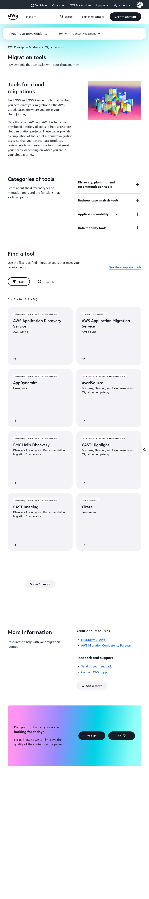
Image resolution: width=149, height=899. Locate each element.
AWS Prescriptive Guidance (24, 47)
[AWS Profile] (140, 5)
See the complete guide (125, 267)
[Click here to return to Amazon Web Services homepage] (13, 18)
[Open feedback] (144, 449)
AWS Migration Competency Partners (106, 645)
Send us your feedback (96, 666)
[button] (125, 16)
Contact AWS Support (96, 672)
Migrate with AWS (93, 639)
